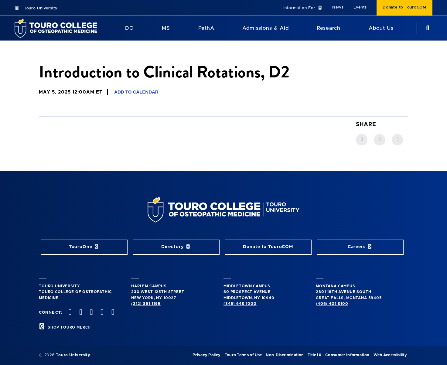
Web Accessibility (390, 355)
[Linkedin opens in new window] (112, 312)
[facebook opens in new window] (69, 312)
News (337, 7)
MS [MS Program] (166, 28)
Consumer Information (347, 355)
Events (360, 7)
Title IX (314, 355)
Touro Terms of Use (243, 355)
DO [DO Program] (129, 28)
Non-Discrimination (285, 355)
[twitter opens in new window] (80, 312)
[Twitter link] (397, 139)
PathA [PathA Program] (206, 28)
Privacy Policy (206, 355)
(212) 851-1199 (146, 303)
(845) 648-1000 (240, 303)
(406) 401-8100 (332, 303)
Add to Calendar (136, 91)
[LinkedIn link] (379, 139)
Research (328, 28)
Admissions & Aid (265, 28)
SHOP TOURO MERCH (69, 327)
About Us (381, 28)
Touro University (36, 8)
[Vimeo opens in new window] (101, 312)
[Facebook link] (361, 139)
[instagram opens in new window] (91, 312)
